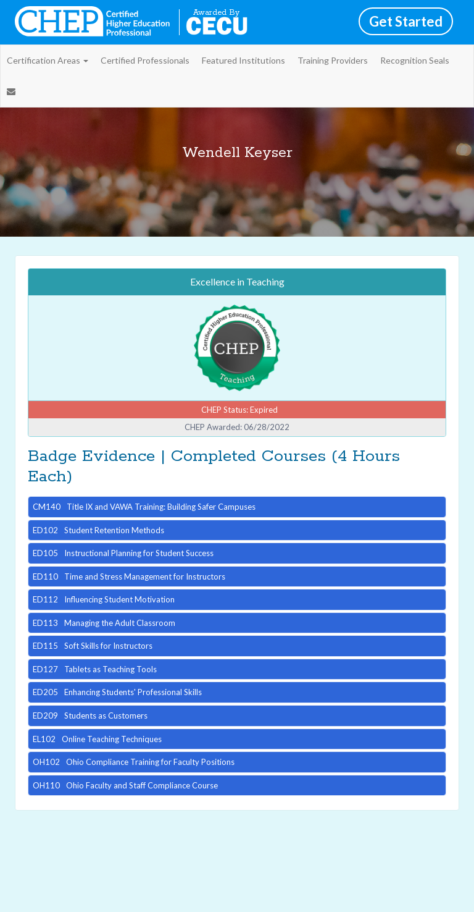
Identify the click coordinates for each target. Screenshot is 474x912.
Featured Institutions (243, 60)
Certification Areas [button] (47, 60)
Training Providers (332, 60)
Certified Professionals (145, 60)
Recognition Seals (414, 60)
